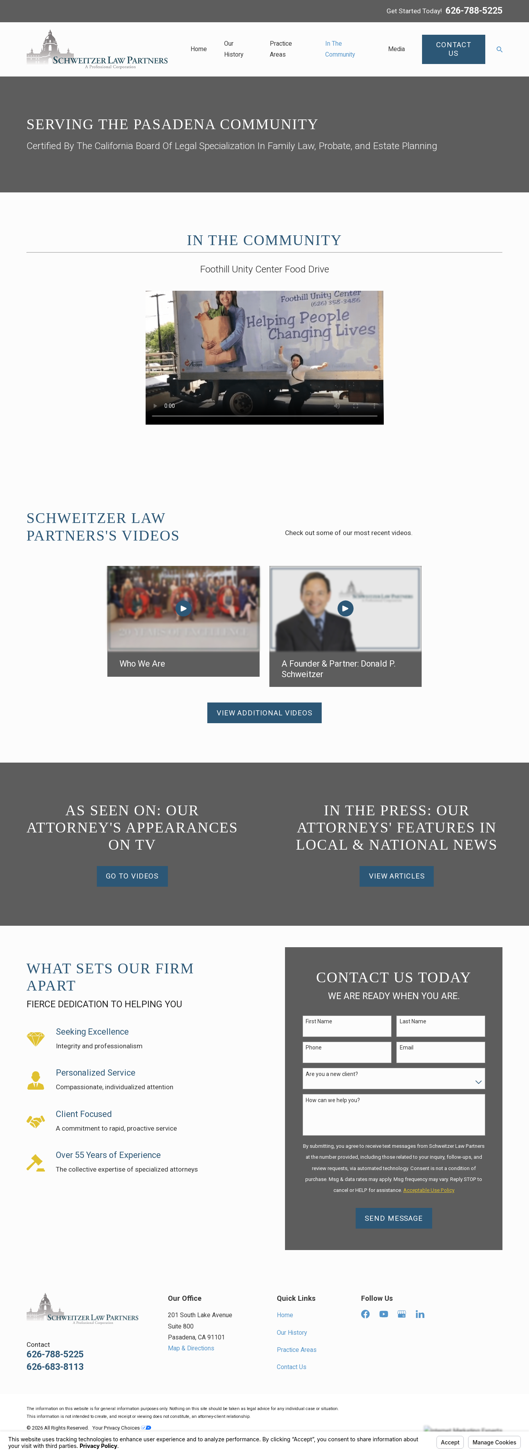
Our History (292, 1332)
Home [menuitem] (199, 49)
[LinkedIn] (420, 1314)
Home (285, 1315)
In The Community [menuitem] (340, 49)
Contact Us (291, 1367)
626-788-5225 (473, 11)
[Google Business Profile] (401, 1314)
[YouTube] (383, 1314)
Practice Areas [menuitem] (281, 49)
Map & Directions (191, 1348)
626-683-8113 (55, 1367)
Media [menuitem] (396, 49)
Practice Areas (297, 1349)
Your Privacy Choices (122, 1428)
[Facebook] (365, 1314)
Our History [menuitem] (233, 49)
